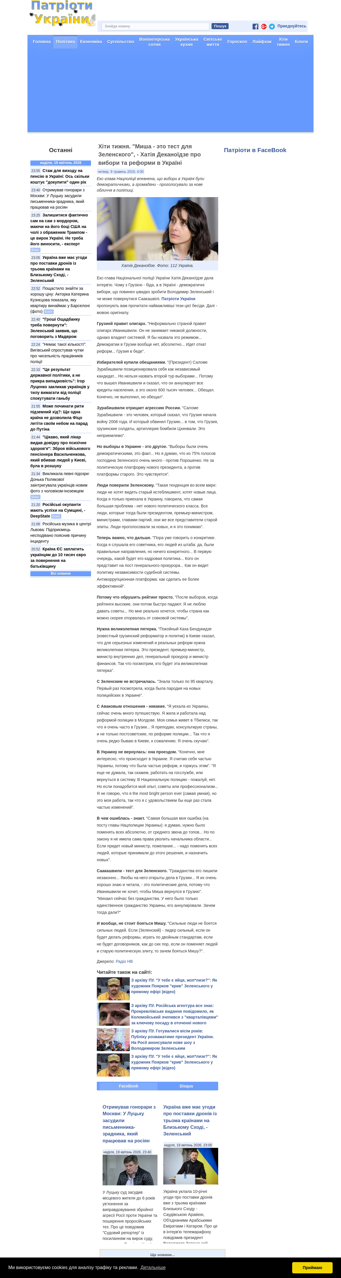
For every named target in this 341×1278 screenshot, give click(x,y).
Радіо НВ (124, 961)
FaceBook (128, 1086)
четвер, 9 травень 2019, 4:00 (121, 172)
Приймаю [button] (312, 1267)
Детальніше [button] (153, 1267)
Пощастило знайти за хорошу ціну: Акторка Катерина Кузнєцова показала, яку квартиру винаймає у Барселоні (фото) (60, 300)
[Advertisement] (170, 91)
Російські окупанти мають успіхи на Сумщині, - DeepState (57, 510)
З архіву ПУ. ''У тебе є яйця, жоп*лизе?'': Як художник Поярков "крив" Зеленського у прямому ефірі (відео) (174, 986)
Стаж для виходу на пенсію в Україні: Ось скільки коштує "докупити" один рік (59, 176)
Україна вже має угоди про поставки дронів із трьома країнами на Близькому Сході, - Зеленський (58, 269)
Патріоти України (178, 298)
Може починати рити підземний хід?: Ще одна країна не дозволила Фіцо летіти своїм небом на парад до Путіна (59, 417)
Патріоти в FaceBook (255, 150)
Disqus (186, 1086)
